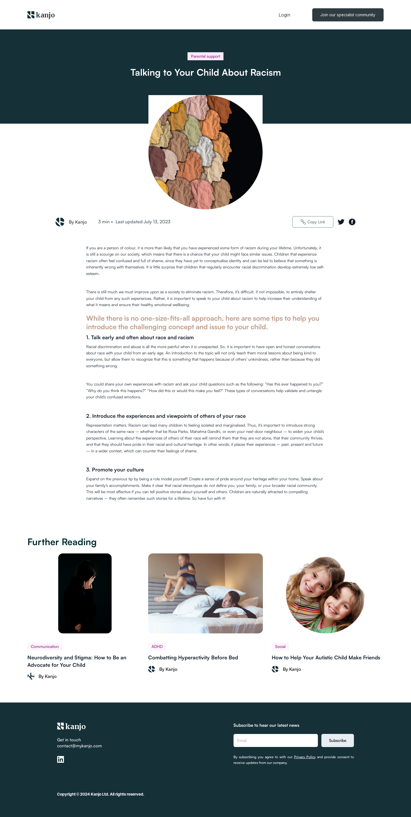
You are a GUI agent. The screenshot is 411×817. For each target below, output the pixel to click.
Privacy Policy (305, 757)
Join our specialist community (347, 14)
